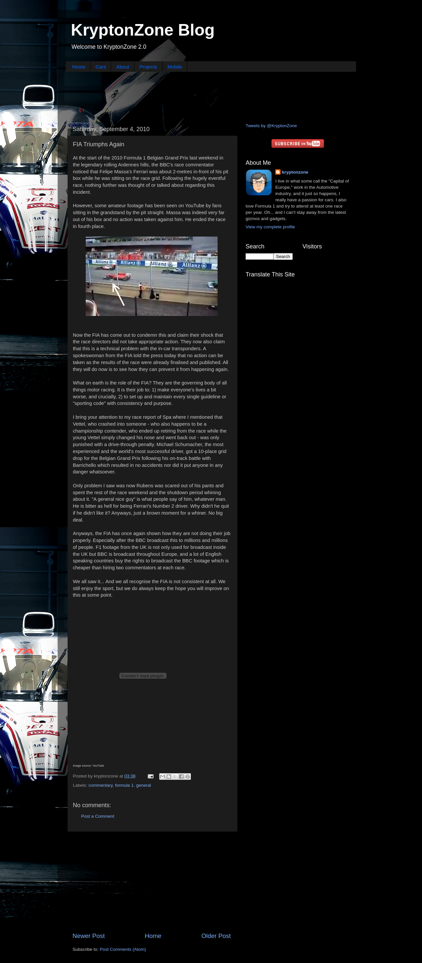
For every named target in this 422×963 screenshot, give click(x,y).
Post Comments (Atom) (123, 949)
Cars (101, 67)
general (143, 785)
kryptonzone (295, 172)
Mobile (174, 67)
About (122, 67)
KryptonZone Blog (143, 30)
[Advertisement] (211, 96)
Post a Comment (97, 816)
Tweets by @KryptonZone (271, 125)
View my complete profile (270, 226)
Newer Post (89, 935)
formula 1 (124, 785)
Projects (148, 67)
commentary (100, 785)
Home (78, 67)
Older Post (216, 935)
